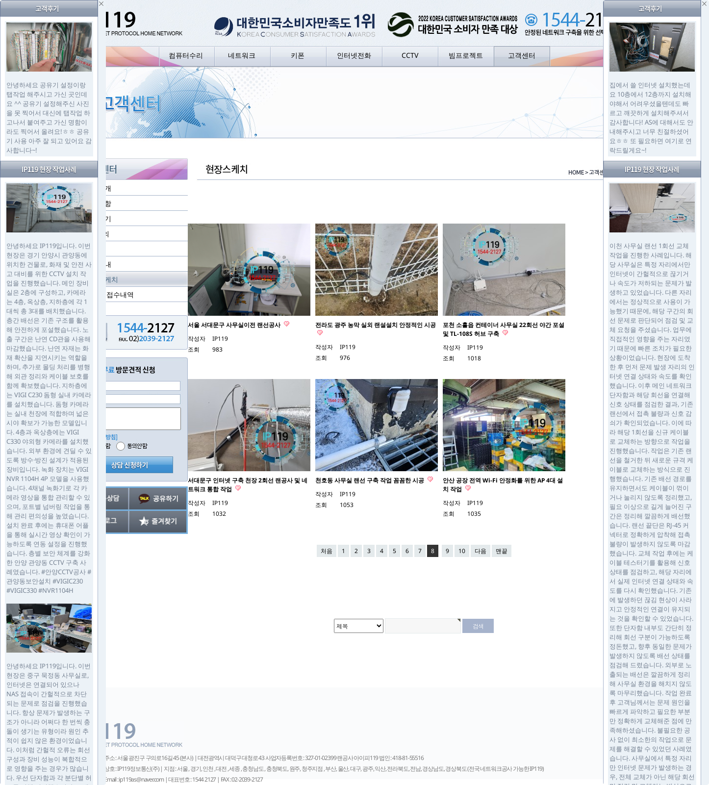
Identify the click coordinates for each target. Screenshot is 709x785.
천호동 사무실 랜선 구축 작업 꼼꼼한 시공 (370, 480)
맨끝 (501, 551)
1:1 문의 (96, 233)
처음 (326, 551)
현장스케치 (101, 279)
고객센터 (521, 55)
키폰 (297, 55)
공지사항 (97, 203)
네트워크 (241, 55)
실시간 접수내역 (109, 294)
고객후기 (97, 218)
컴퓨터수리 (186, 55)
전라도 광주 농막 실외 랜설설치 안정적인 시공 (375, 325)
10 (461, 551)
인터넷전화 (354, 55)
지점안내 (97, 264)
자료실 (94, 248)
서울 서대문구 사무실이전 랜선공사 (235, 325)
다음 (480, 551)
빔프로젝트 (466, 55)
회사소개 (97, 188)
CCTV (410, 55)
